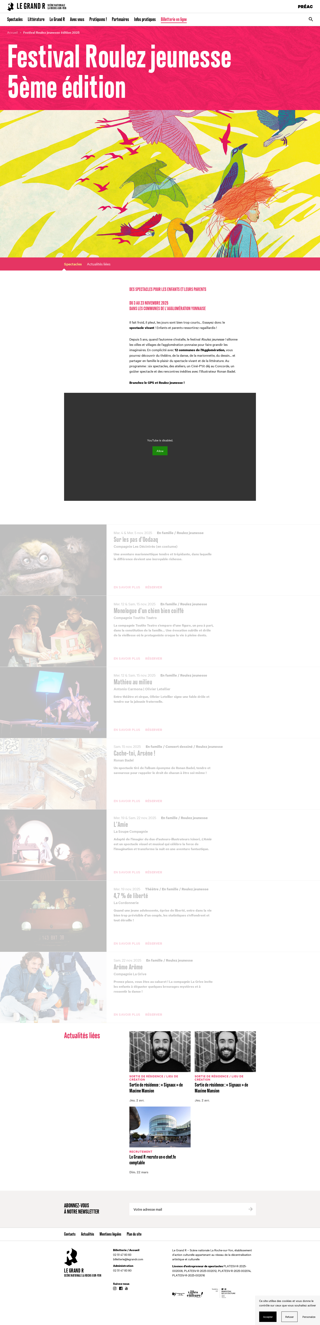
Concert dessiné (179, 746)
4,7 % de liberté (131, 896)
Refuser (289, 1316)
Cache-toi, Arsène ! (134, 753)
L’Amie (121, 825)
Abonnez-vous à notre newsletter (81, 1209)
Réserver (153, 587)
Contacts (70, 1234)
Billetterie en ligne (174, 19)
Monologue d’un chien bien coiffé (149, 611)
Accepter (268, 1316)
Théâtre (152, 889)
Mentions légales (110, 1234)
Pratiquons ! (98, 19)
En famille (165, 532)
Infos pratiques (145, 19)
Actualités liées (98, 264)
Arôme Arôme (128, 967)
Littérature (36, 19)
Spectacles (15, 19)
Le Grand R (57, 19)
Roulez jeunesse (190, 532)
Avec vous (77, 19)
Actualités (87, 1234)
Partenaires (120, 19)
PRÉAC (305, 6)
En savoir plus (127, 587)
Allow (160, 451)
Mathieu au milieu (133, 682)
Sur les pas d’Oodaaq (136, 540)
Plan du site (134, 1234)
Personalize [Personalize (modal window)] (308, 1316)
